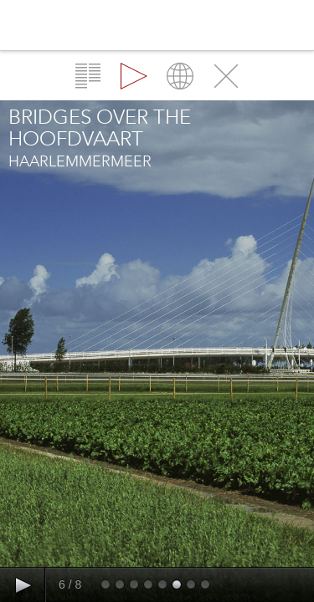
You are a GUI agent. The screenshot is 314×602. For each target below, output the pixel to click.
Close (226, 76)
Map (180, 76)
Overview (88, 76)
